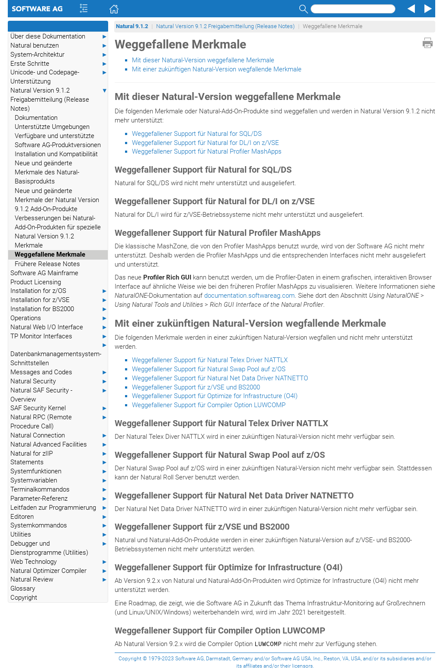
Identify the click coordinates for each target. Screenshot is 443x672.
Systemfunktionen (59, 471)
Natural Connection (59, 435)
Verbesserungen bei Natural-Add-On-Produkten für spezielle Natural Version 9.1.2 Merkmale (58, 231)
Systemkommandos (59, 525)
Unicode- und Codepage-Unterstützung (59, 76)
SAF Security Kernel (59, 408)
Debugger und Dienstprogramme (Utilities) (59, 547)
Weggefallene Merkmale (50, 254)
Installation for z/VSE (59, 300)
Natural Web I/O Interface (59, 327)
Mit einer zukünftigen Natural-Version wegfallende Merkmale (217, 69)
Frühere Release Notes (47, 264)
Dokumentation (36, 118)
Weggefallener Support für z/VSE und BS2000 (196, 387)
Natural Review (59, 579)
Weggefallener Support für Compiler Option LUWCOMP (209, 405)
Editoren (59, 516)
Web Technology (59, 561)
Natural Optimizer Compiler (59, 571)
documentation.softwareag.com (249, 295)
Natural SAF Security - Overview (59, 394)
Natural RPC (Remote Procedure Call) (59, 421)
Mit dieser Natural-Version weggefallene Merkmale (203, 60)
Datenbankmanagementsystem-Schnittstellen (59, 354)
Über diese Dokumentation (59, 36)
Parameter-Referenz (59, 498)
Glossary (22, 588)
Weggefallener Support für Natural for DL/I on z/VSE (205, 143)
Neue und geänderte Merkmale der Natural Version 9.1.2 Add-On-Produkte (57, 200)
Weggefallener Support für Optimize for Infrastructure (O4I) (215, 396)
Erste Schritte (59, 63)
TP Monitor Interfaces (59, 336)
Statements (59, 462)
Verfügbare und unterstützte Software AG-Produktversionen (58, 140)
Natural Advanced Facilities (59, 444)
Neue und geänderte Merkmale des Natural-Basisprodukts (47, 172)
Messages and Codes (59, 372)
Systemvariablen (59, 480)
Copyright (23, 597)
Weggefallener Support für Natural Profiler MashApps (207, 151)
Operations (59, 318)
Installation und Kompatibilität (56, 154)
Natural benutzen (59, 45)
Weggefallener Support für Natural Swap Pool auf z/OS (209, 369)
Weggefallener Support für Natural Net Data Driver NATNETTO (220, 378)
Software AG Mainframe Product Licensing (44, 277)
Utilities (59, 534)
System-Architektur (59, 54)
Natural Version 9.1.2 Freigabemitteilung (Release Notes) (59, 99)
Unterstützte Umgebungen (52, 127)
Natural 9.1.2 (132, 26)
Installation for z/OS (59, 291)
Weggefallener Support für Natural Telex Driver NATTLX (210, 360)
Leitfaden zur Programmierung (59, 507)
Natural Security (59, 381)
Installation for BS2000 (59, 309)
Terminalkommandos (59, 489)
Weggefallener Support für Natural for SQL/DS (197, 134)
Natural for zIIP (59, 453)
